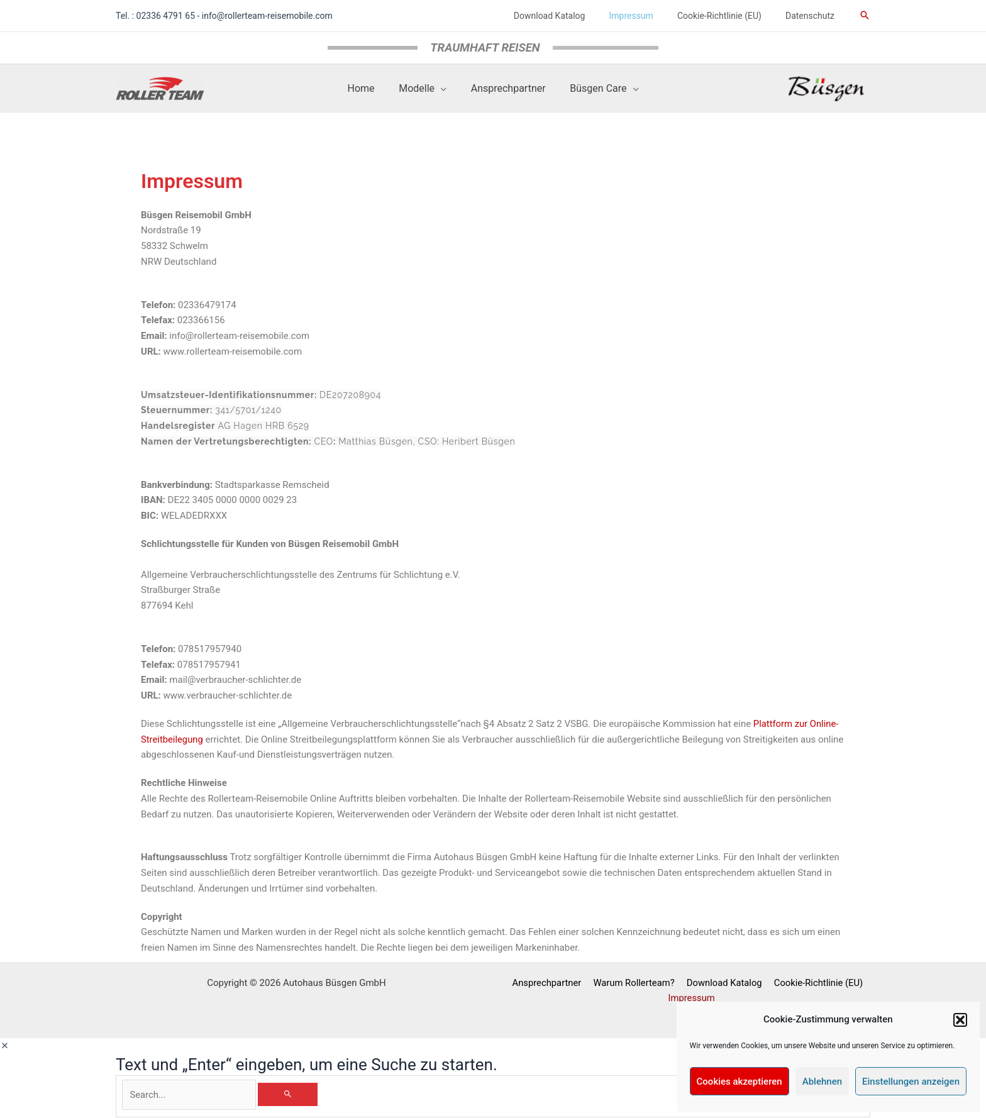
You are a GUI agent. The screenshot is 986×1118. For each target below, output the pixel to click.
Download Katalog (723, 982)
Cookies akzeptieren (739, 1081)
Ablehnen (822, 1081)
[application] (442, 88)
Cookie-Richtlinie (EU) (816, 982)
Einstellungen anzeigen (911, 1081)
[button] (960, 1020)
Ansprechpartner (548, 982)
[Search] (295, 1094)
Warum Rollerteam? (634, 982)
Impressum (692, 998)
